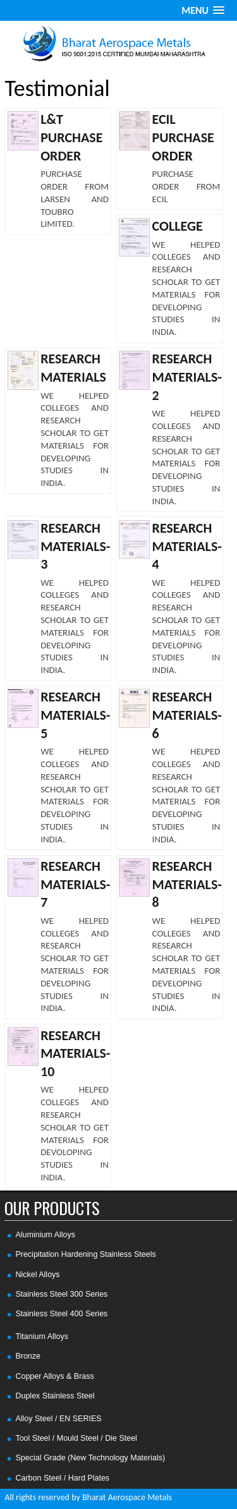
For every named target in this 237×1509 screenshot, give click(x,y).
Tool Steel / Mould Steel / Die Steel (76, 1438)
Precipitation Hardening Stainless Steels (85, 1254)
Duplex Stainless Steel (54, 1395)
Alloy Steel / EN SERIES (58, 1418)
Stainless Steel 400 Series (61, 1313)
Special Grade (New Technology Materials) (90, 1457)
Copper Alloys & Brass (54, 1376)
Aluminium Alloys (45, 1234)
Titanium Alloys (41, 1336)
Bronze (27, 1356)
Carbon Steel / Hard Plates (62, 1478)
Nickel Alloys (37, 1274)
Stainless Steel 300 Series (61, 1294)
